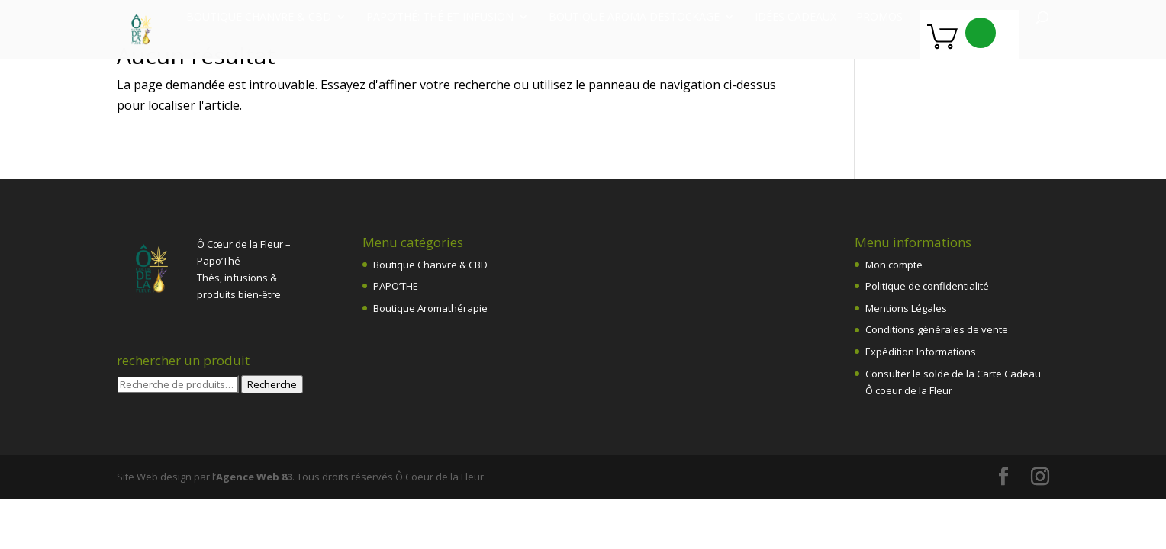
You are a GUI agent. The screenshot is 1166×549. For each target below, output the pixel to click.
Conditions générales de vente (936, 329)
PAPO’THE (395, 286)
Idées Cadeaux (795, 17)
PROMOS (879, 17)
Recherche (272, 384)
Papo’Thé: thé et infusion (440, 17)
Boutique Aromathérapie (430, 308)
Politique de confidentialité (927, 286)
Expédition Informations (920, 351)
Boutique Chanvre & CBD (430, 264)
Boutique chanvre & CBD (258, 17)
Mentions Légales (906, 308)
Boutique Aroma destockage (634, 17)
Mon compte (894, 264)
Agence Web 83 (254, 476)
